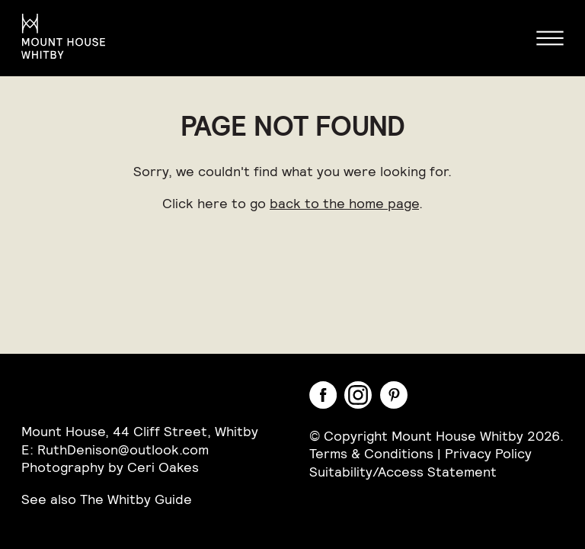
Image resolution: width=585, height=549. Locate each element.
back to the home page (344, 203)
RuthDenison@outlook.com (123, 449)
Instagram (358, 395)
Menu (550, 38)
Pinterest (394, 395)
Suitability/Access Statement (403, 471)
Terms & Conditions (371, 453)
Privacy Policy (488, 453)
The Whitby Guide (136, 499)
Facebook (323, 395)
